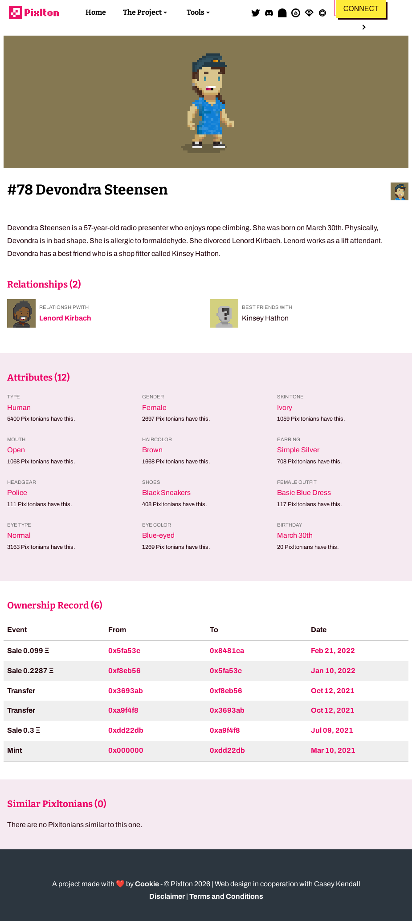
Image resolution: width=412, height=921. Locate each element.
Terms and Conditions (226, 896)
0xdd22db (125, 730)
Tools (195, 12)
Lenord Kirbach (65, 318)
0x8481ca (227, 650)
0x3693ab (125, 690)
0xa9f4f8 (123, 710)
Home (96, 12)
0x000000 (125, 750)
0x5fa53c (124, 650)
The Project (142, 12)
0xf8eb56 (124, 670)
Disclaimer (167, 896)
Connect (361, 8)
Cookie (147, 884)
